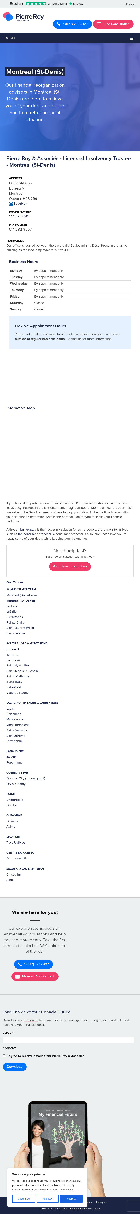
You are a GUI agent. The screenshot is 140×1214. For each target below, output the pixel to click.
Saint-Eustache (16, 730)
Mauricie (13, 836)
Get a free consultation (70, 566)
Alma (10, 880)
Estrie (10, 794)
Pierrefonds (14, 617)
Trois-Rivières (15, 842)
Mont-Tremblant (17, 725)
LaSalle (11, 611)
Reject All (47, 1198)
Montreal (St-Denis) (20, 601)
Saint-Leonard (16, 633)
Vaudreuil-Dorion (18, 693)
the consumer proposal (34, 534)
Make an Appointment (34, 976)
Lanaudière (15, 751)
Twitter (89, 1202)
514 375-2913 (19, 216)
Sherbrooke (14, 800)
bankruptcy (28, 529)
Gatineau (12, 821)
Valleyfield (13, 687)
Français (130, 4)
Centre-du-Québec (20, 852)
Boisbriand (13, 714)
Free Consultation (113, 24)
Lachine (12, 606)
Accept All (71, 1198)
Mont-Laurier (15, 719)
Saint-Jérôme (15, 736)
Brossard (12, 649)
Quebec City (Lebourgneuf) (25, 778)
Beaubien (20, 204)
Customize (24, 1198)
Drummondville (17, 858)
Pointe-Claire (15, 622)
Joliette (11, 757)
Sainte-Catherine (18, 676)
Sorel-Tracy (14, 682)
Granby (11, 805)
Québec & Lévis (17, 772)
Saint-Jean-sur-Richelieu (23, 671)
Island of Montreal (21, 589)
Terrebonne (14, 741)
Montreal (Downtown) (21, 595)
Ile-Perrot (12, 655)
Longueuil (13, 660)
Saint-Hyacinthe (17, 665)
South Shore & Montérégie (26, 643)
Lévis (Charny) (16, 784)
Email (8, 1033)
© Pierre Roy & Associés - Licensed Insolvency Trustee (70, 1208)
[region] (47, 1187)
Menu (10, 38)
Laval (10, 709)
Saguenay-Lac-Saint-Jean (25, 868)
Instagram (101, 1202)
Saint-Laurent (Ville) (20, 628)
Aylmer (11, 827)
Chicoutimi (14, 874)
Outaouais (14, 815)
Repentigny (14, 762)
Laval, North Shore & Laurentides (32, 702)
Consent (10, 1048)
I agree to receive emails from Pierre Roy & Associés (45, 1056)
